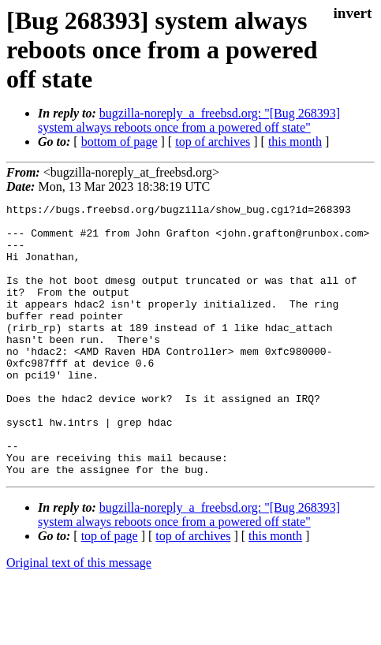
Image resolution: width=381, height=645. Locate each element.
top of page (109, 590)
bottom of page (119, 141)
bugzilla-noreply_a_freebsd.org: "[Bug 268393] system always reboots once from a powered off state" (189, 120)
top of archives (212, 141)
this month (295, 141)
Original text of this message (78, 617)
